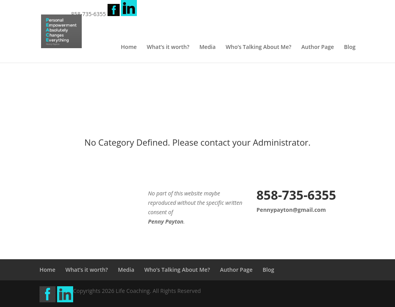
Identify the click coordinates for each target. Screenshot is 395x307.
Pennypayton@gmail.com (291, 209)
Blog (350, 47)
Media (207, 47)
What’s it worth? (168, 47)
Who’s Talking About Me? (258, 47)
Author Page (318, 47)
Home (129, 47)
